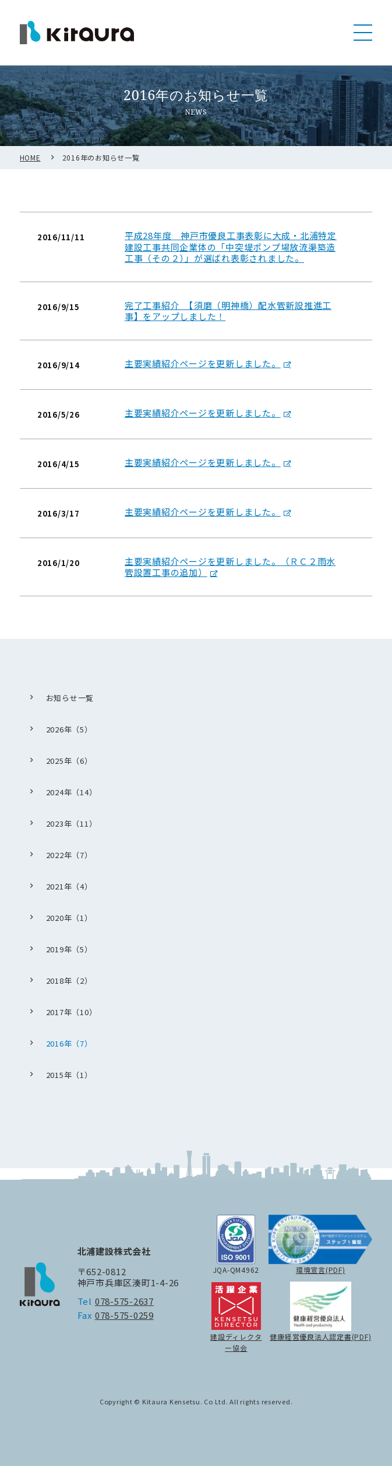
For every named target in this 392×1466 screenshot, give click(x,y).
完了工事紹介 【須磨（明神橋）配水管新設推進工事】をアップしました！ (228, 323)
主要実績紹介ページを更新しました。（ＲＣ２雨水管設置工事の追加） (230, 578)
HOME (30, 169)
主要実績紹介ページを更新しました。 (203, 375)
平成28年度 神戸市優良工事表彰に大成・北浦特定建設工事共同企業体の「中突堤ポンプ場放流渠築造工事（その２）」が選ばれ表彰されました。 (231, 258)
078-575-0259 (124, 1315)
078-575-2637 (124, 1301)
